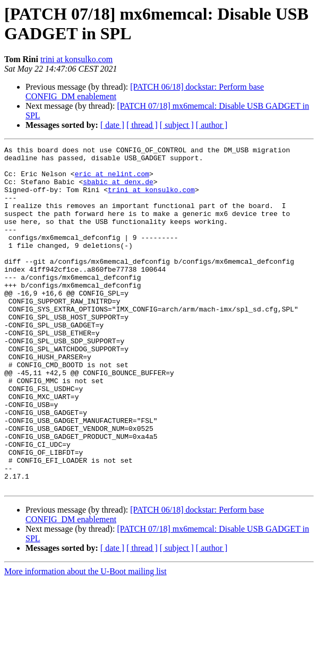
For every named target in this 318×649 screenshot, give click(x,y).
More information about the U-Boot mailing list (85, 639)
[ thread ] (142, 124)
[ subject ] (177, 124)
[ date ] (112, 124)
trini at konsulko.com (76, 59)
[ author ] (212, 124)
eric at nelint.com (112, 180)
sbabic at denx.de (118, 189)
